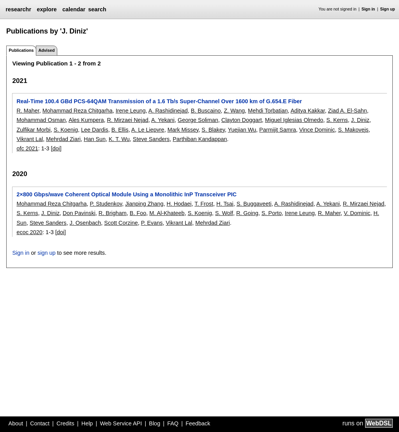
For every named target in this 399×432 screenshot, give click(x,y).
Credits (65, 423)
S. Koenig (66, 130)
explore (46, 9)
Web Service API (121, 423)
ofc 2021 (27, 148)
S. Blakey (213, 130)
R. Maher (27, 111)
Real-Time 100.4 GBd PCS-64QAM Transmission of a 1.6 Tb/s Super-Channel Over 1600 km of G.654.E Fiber (159, 101)
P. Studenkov (106, 204)
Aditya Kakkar (308, 111)
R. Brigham (113, 213)
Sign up (387, 9)
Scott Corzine (121, 223)
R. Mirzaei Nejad (127, 120)
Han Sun (95, 139)
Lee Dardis (94, 130)
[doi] (56, 148)
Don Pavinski (79, 213)
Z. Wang (234, 111)
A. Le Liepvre (147, 130)
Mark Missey (183, 130)
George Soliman (198, 120)
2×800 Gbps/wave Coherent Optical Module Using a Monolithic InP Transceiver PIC (126, 194)
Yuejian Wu (242, 130)
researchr (18, 9)
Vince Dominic (317, 130)
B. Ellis (120, 130)
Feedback (197, 423)
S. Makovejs (353, 130)
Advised (46, 50)
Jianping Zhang (144, 204)
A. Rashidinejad (168, 111)
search (97, 9)
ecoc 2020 (29, 232)
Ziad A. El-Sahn (347, 111)
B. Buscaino (206, 111)
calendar (73, 9)
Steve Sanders (151, 139)
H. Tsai (224, 204)
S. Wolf (224, 213)
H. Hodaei (179, 204)
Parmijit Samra (277, 130)
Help (87, 423)
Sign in (368, 9)
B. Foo (138, 213)
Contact (39, 423)
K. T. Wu (119, 139)
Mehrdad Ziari (63, 139)
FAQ (172, 423)
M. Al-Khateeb (166, 213)
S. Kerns (337, 120)
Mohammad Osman (40, 120)
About (16, 423)
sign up (46, 253)
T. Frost (203, 204)
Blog (154, 423)
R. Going (247, 213)
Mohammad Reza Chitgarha (77, 111)
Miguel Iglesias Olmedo (294, 120)
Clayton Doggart (241, 120)
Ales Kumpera (86, 120)
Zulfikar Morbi (33, 130)
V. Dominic (357, 213)
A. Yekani (163, 120)
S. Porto (271, 213)
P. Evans (152, 223)
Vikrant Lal (29, 139)
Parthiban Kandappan (200, 139)
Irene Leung (131, 111)
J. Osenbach (85, 223)
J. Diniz (360, 120)
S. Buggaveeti (254, 204)
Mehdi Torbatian (268, 111)
